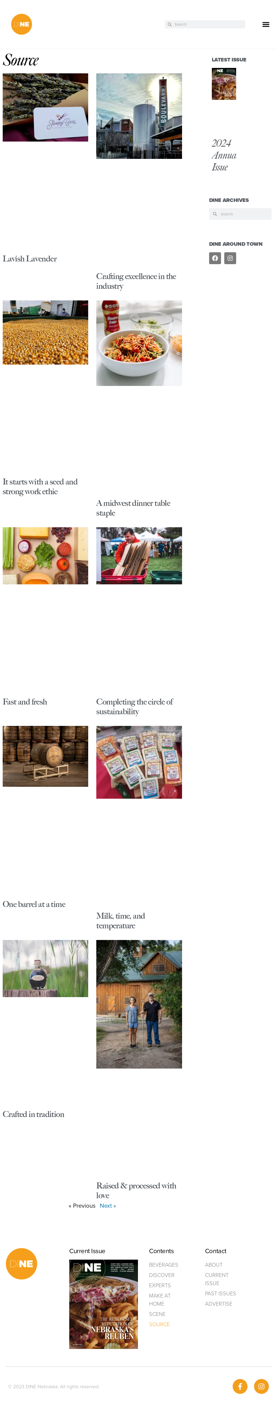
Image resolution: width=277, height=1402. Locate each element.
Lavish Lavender (30, 259)
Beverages (163, 1265)
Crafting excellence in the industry (136, 281)
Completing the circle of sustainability (134, 706)
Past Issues (220, 1293)
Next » (108, 1205)
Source (159, 1324)
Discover (161, 1275)
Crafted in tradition (33, 1114)
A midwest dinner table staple (133, 508)
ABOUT (214, 1265)
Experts (160, 1285)
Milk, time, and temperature (120, 921)
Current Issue (217, 1279)
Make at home (160, 1300)
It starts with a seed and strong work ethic (40, 486)
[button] (266, 24)
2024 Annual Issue (225, 155)
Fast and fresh (25, 702)
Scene (157, 1314)
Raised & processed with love (136, 1190)
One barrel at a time (34, 904)
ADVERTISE (218, 1304)
